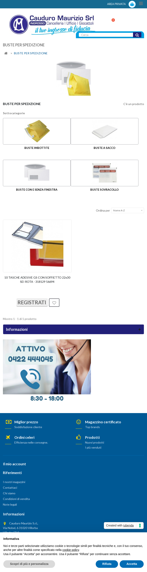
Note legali (10, 504)
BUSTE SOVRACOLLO (104, 189)
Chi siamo (9, 493)
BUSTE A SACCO (104, 148)
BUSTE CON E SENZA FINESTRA (36, 189)
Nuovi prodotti (94, 442)
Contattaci (10, 487)
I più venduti (93, 447)
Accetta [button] (131, 564)
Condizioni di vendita (16, 499)
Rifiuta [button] (107, 564)
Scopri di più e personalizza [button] (29, 564)
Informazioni (17, 329)
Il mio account (14, 464)
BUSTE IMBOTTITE (36, 148)
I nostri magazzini (14, 482)
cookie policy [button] (70, 550)
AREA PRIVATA (121, 4)
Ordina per (103, 210)
